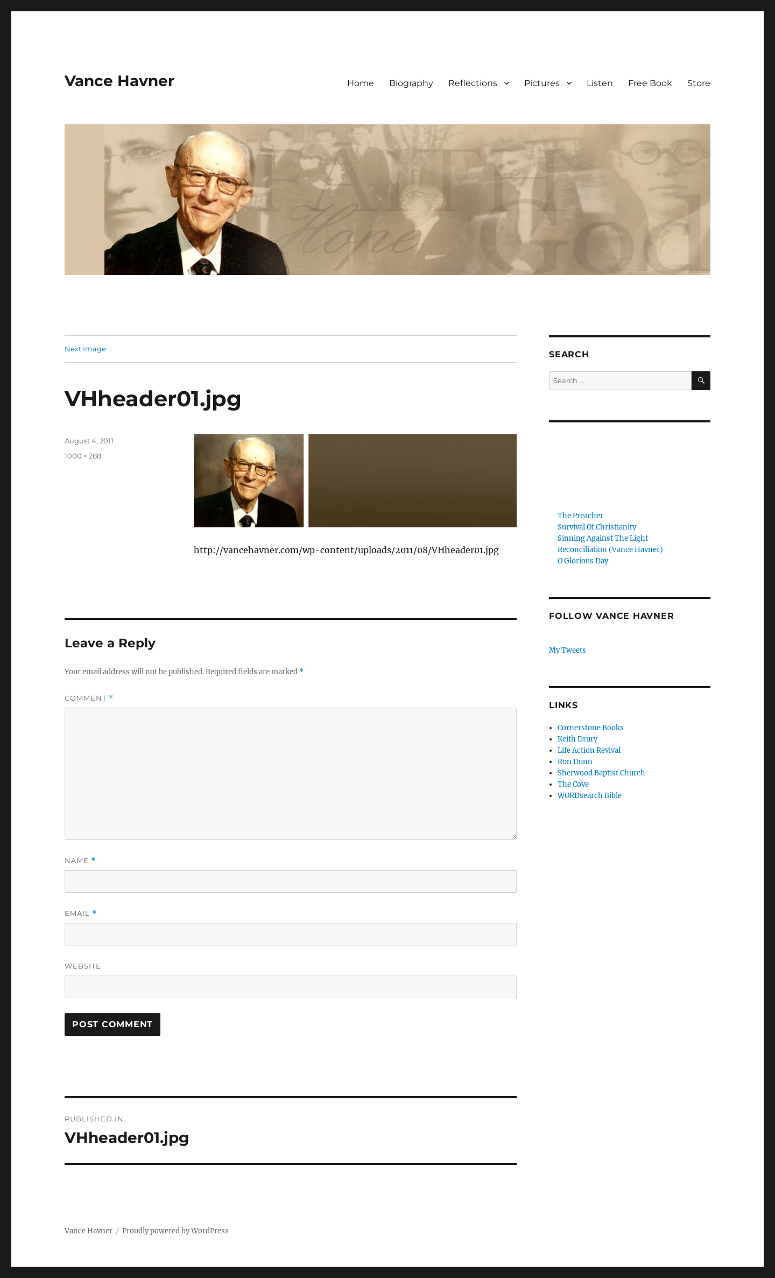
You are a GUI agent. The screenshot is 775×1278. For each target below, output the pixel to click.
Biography (411, 83)
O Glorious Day (583, 561)
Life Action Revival (589, 750)
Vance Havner (119, 81)
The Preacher (580, 515)
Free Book (650, 83)
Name (80, 860)
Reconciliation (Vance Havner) (610, 549)
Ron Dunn (575, 761)
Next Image (85, 348)
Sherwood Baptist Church (601, 773)
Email (81, 913)
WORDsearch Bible (590, 795)
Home (360, 83)
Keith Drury (577, 739)
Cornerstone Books (591, 727)
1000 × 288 (83, 455)
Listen (600, 83)
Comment (89, 698)
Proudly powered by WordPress (175, 1230)
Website (83, 966)
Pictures (542, 83)
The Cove (573, 784)
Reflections (472, 83)
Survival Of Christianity (597, 527)
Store (698, 83)
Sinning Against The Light (603, 538)
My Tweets (567, 650)
